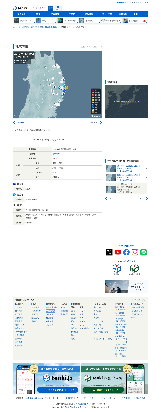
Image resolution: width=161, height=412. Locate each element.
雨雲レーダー (20, 325)
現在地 (58, 9)
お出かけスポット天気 (103, 339)
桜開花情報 (122, 314)
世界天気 (18, 311)
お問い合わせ (140, 398)
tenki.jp (22, 9)
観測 (38, 14)
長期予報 (18, 321)
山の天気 (97, 307)
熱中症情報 (122, 331)
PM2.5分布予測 (21, 332)
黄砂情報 (18, 346)
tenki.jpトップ (122, 2)
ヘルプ (145, 2)
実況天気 (35, 314)
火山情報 (49, 318)
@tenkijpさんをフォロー (53, 139)
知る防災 (49, 325)
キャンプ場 (98, 328)
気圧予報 (18, 314)
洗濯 (73, 311)
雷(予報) (18, 339)
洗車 (73, 335)
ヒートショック (122, 343)
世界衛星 (64, 314)
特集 (133, 317)
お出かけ (74, 318)
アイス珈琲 (84, 328)
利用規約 (69, 398)
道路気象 (18, 342)
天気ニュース (140, 14)
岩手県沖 (56, 154)
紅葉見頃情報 (122, 337)
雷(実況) (34, 321)
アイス (82, 321)
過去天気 (35, 318)
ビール (82, 325)
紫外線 (74, 328)
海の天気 (97, 311)
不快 (81, 314)
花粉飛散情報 (122, 308)
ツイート (37, 139)
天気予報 (21, 14)
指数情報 (89, 14)
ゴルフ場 (97, 325)
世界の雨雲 (19, 335)
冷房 (81, 318)
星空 (73, 321)
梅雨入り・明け (122, 325)
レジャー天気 (106, 14)
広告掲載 (125, 398)
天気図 (72, 14)
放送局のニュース (138, 314)
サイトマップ (135, 2)
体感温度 (74, 332)
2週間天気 (19, 318)
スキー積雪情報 (122, 349)
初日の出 (122, 355)
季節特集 (123, 14)
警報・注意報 (51, 307)
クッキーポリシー (109, 398)
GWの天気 (122, 320)
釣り (95, 335)
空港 (95, 314)
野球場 (96, 318)
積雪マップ (19, 328)
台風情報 (49, 321)
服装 (73, 314)
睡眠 (73, 339)
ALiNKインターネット (48, 398)
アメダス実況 (36, 311)
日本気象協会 (31, 398)
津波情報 (49, 314)
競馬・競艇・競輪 (101, 332)
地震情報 (51, 311)
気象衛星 (64, 311)
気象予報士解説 (137, 307)
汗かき (82, 311)
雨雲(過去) (35, 307)
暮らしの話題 (136, 311)
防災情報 (55, 14)
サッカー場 (98, 321)
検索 (51, 8)
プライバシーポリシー (87, 398)
